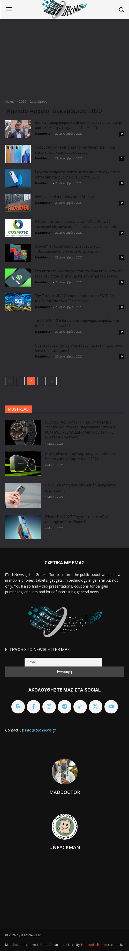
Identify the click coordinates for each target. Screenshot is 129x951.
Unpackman (64, 847)
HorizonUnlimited (94, 944)
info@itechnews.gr (40, 730)
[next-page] (52, 381)
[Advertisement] (64, 58)
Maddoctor (43, 133)
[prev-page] (9, 381)
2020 (22, 101)
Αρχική (10, 101)
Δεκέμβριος (38, 101)
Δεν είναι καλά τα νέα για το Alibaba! (65, 197)
